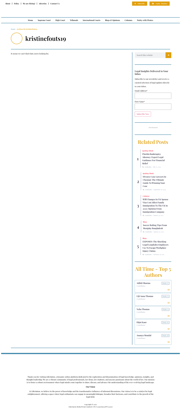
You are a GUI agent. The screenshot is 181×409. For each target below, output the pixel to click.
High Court (60, 20)
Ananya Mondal (144, 335)
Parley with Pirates (145, 20)
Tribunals (74, 20)
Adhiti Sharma (143, 283)
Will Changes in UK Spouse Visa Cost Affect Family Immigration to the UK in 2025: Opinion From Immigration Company (155, 205)
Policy (16, 3)
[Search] (168, 55)
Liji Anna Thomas (145, 296)
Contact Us (55, 3)
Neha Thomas (143, 309)
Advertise (43, 3)
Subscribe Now (143, 114)
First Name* (140, 102)
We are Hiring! (29, 3)
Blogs (145, 222)
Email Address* (141, 91)
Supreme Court (44, 20)
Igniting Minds (147, 151)
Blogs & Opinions (112, 20)
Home (30, 20)
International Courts (91, 20)
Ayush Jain (148, 167)
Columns (128, 20)
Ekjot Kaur (142, 322)
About (7, 3)
